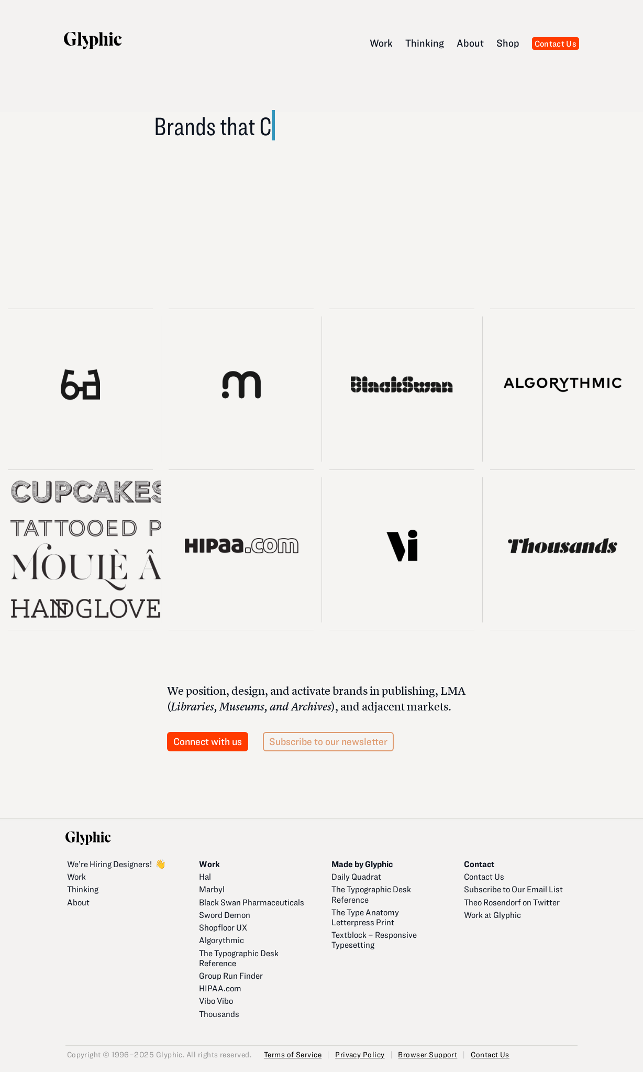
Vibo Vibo (216, 1000)
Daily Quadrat (356, 876)
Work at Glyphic (492, 915)
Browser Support (427, 1054)
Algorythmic (221, 940)
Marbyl (212, 889)
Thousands (219, 1014)
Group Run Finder (231, 975)
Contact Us (556, 43)
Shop (507, 43)
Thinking (424, 43)
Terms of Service (293, 1054)
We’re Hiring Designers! (109, 864)
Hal (205, 876)
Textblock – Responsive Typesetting (374, 939)
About (470, 43)
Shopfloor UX (223, 927)
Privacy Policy (359, 1054)
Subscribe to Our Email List (513, 889)
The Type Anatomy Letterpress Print (365, 917)
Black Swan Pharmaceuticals (251, 902)
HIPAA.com (220, 988)
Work (381, 43)
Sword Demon (224, 915)
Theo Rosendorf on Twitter (512, 902)
